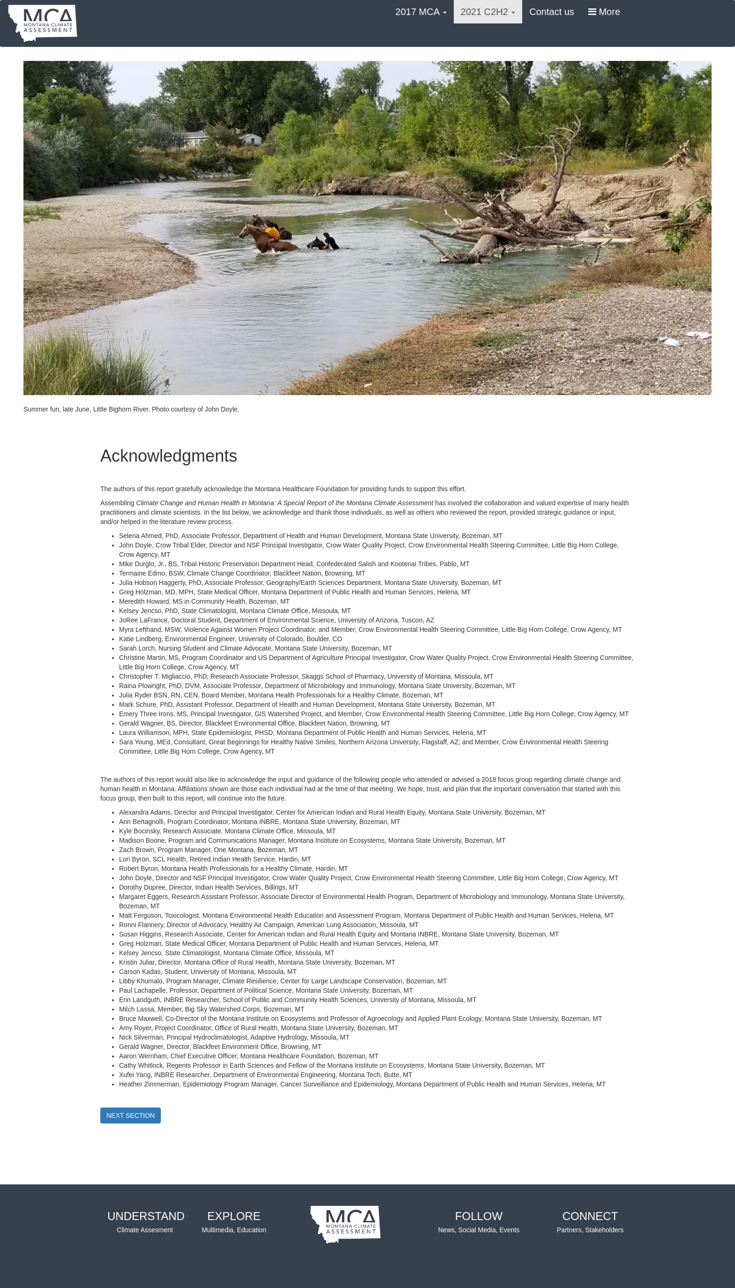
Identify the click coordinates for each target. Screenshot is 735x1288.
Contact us (551, 12)
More (604, 12)
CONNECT (590, 1222)
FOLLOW (479, 1222)
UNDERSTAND (146, 1222)
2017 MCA (421, 12)
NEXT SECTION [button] (130, 1115)
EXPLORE (233, 1222)
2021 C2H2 (488, 12)
